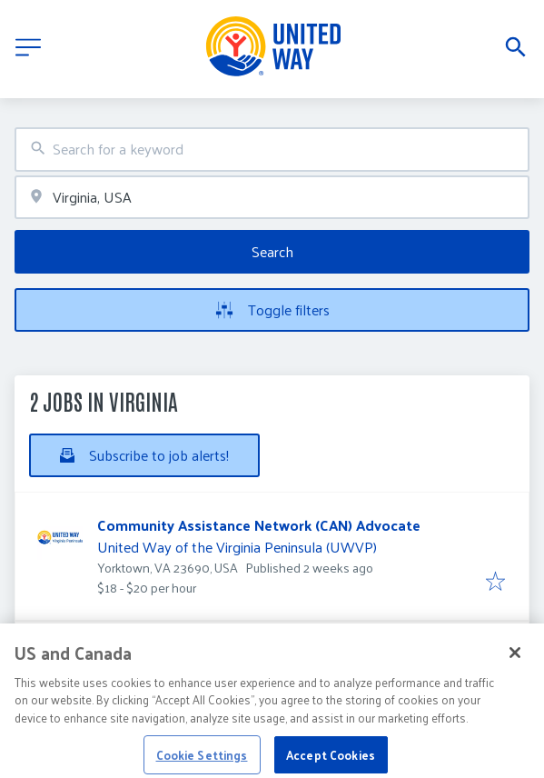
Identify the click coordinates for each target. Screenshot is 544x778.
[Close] (515, 661)
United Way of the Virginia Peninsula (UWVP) (237, 547)
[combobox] (272, 149)
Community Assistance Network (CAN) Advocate (258, 525)
